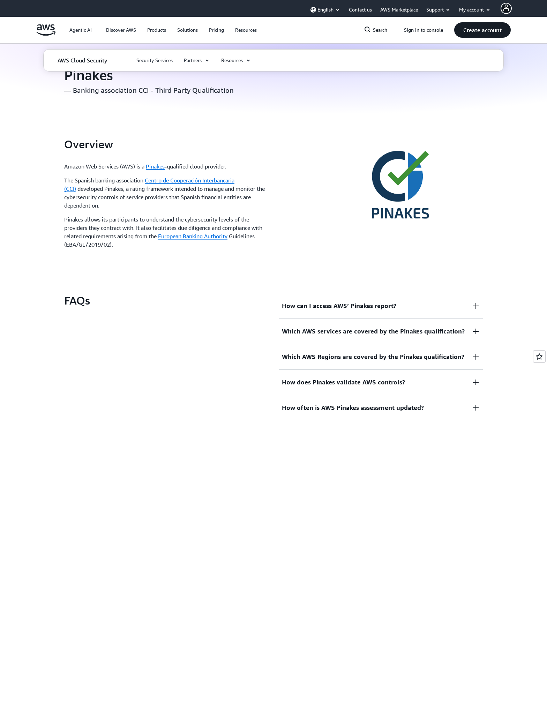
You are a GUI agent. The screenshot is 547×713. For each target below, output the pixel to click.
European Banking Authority (192, 236)
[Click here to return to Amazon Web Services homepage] (45, 34)
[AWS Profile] (506, 8)
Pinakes (155, 166)
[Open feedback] (539, 356)
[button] (121, 30)
